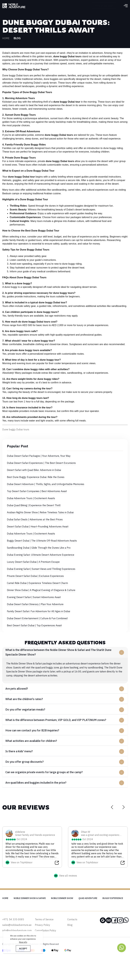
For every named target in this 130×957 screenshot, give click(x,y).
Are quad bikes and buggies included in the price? (35, 782)
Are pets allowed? (16, 688)
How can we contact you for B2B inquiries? (32, 730)
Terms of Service (44, 919)
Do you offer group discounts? (24, 761)
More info (23, 942)
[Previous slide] (112, 807)
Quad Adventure (88, 898)
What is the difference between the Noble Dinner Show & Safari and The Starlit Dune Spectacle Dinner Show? (58, 652)
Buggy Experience (112, 898)
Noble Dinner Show (62, 898)
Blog (70, 924)
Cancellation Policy (45, 930)
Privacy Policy (42, 924)
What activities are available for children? (31, 741)
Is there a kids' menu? (19, 751)
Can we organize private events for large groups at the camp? (44, 772)
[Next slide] (123, 807)
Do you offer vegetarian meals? (25, 709)
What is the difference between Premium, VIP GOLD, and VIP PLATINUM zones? (55, 720)
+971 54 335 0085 (107, 5)
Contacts (72, 919)
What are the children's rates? (24, 699)
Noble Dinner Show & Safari (30, 898)
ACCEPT (23, 948)
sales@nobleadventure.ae (17, 924)
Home (6, 38)
